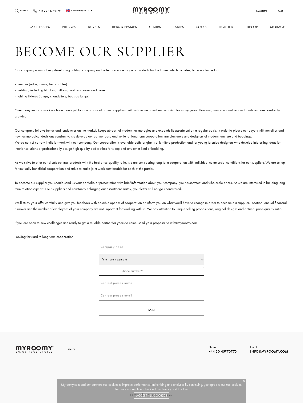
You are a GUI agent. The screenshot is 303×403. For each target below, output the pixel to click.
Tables (180, 27)
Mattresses (44, 27)
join (151, 310)
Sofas (203, 27)
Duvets (97, 27)
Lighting (227, 27)
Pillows (72, 27)
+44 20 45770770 (223, 351)
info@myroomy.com (184, 222)
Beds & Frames (127, 27)
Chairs (157, 27)
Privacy (166, 389)
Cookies (183, 389)
